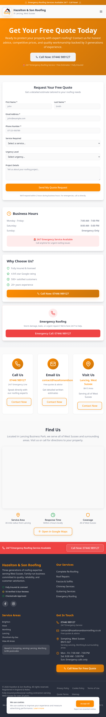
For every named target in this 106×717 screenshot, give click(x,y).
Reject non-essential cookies (85, 709)
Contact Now (19, 402)
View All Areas (8, 641)
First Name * (11, 102)
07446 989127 (68, 622)
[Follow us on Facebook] (5, 604)
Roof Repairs (62, 576)
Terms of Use (94, 688)
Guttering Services (65, 591)
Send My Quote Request (53, 187)
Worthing (6, 629)
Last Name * (60, 102)
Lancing (5, 633)
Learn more (39, 708)
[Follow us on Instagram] (13, 604)
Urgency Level (12, 151)
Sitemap (75, 694)
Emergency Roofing (66, 596)
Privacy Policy (63, 688)
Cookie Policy (78, 688)
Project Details (12, 165)
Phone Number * (13, 126)
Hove (4, 625)
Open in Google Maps (53, 531)
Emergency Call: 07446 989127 (53, 333)
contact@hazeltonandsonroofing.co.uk (81, 630)
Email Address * (13, 114)
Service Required (13, 138)
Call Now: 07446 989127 (53, 57)
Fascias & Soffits (64, 581)
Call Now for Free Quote (80, 668)
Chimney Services (65, 586)
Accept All (84, 703)
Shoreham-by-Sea (10, 637)
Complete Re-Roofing (67, 571)
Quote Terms (63, 694)
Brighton (6, 622)
